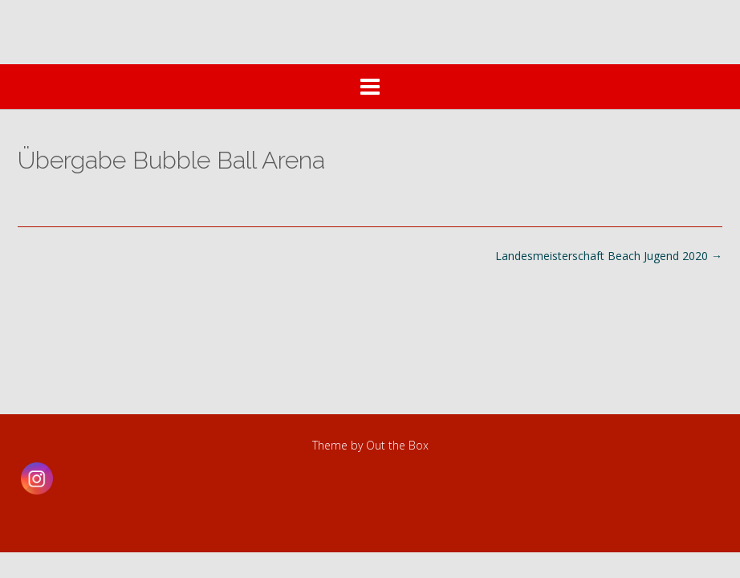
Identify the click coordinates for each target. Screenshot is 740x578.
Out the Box (397, 445)
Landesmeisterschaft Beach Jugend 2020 (608, 255)
